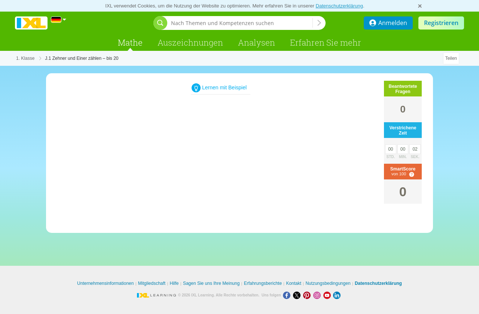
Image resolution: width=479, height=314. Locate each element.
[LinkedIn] (337, 295)
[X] (298, 295)
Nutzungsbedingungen (327, 283)
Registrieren (441, 23)
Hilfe (174, 283)
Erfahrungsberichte (263, 283)
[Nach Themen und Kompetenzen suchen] (241, 23)
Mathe (130, 42)
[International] (58, 19)
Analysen (256, 42)
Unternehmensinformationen (105, 283)
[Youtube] (328, 295)
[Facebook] (288, 295)
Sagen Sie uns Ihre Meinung (211, 283)
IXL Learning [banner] (31, 23)
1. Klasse (25, 58)
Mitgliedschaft (151, 283)
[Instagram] (318, 295)
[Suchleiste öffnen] (160, 23)
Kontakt (293, 283)
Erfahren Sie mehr (325, 42)
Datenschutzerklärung (339, 6)
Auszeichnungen (190, 42)
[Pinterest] (308, 295)
